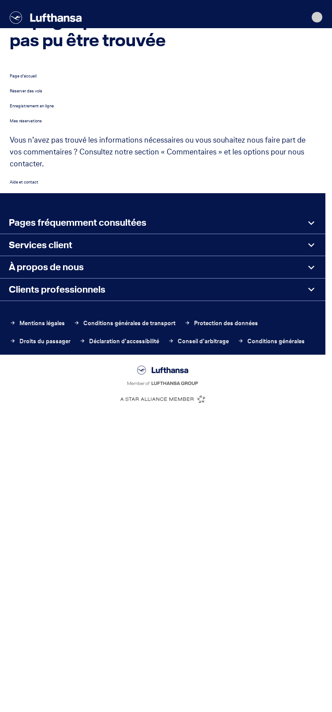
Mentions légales (37, 323)
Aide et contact (24, 182)
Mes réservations (26, 121)
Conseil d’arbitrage (198, 341)
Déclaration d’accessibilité (119, 341)
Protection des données (221, 323)
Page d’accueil (23, 76)
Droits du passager (40, 341)
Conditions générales (271, 341)
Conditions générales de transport (124, 323)
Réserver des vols (26, 91)
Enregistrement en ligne (32, 106)
